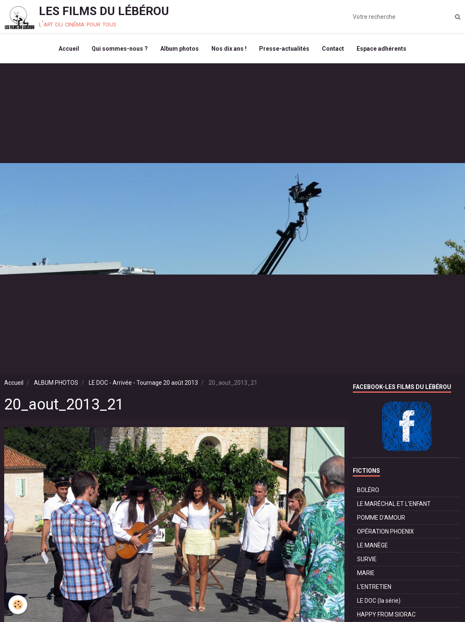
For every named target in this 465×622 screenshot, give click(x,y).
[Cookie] (17, 604)
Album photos (179, 48)
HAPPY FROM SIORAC (386, 614)
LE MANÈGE (372, 545)
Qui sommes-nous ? (120, 48)
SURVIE (367, 559)
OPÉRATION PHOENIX (385, 531)
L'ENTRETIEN (374, 586)
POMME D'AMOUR (381, 517)
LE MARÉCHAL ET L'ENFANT (394, 503)
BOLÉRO (368, 490)
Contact (333, 48)
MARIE (366, 573)
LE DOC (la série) (379, 600)
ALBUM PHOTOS (56, 382)
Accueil (69, 48)
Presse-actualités (284, 48)
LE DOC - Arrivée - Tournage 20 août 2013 (143, 382)
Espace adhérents (381, 48)
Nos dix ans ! (229, 48)
